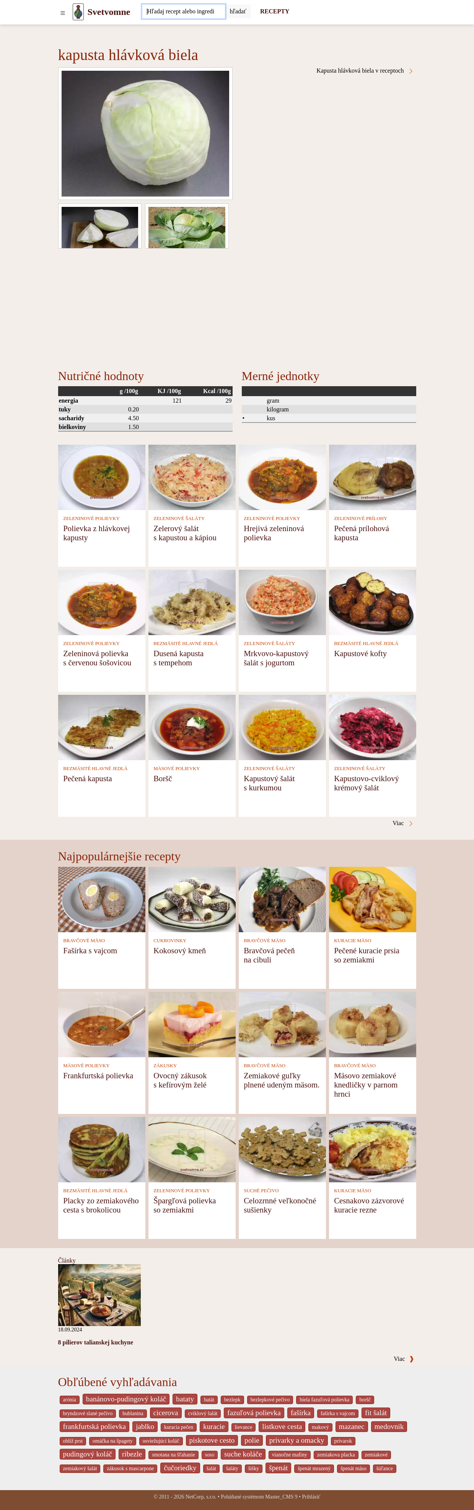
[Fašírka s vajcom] (101, 899)
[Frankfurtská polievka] (101, 1024)
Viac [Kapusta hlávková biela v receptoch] (403, 823)
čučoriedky (180, 1468)
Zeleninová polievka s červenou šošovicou (97, 658)
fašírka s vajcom (338, 1413)
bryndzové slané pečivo (88, 1413)
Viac (404, 1359)
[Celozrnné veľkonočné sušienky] (282, 1149)
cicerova (165, 1413)
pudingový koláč (87, 1454)
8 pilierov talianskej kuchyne (96, 1342)
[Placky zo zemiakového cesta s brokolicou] (101, 1149)
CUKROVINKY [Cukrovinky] (169, 940)
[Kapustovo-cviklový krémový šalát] (372, 726)
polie (251, 1440)
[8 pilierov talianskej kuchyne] (99, 1294)
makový (320, 1427)
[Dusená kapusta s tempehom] (192, 601)
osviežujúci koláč (161, 1441)
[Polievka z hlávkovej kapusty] (101, 476)
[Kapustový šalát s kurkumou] (282, 726)
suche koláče (243, 1454)
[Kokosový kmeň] (192, 899)
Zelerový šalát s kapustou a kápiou (185, 533)
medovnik (389, 1426)
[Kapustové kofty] (372, 601)
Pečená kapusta (87, 778)
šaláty (232, 1468)
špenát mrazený (314, 1468)
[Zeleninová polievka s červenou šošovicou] (101, 601)
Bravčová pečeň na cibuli (269, 955)
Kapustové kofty (360, 653)
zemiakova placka (336, 1455)
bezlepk (232, 1400)
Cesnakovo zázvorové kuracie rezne (369, 1205)
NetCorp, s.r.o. (201, 1497)
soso (209, 1455)
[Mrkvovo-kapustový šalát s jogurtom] (282, 601)
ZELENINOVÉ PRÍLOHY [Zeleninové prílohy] (360, 518)
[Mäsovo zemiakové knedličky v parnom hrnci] (372, 1024)
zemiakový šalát (80, 1468)
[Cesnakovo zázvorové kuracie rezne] (372, 1149)
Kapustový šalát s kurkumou (269, 783)
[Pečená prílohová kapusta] (372, 476)
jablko (145, 1426)
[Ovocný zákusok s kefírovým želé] (192, 1024)
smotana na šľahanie (173, 1455)
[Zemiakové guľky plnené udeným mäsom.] (282, 1024)
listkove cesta (282, 1426)
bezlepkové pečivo (270, 1400)
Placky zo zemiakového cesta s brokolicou (101, 1205)
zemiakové (376, 1455)
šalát (211, 1468)
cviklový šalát (203, 1413)
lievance (243, 1427)
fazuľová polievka (253, 1413)
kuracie (214, 1426)
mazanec (352, 1426)
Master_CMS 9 (281, 1497)
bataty (185, 1399)
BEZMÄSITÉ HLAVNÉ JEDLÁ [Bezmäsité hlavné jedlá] (185, 643)
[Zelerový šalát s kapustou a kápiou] (192, 476)
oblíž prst (73, 1441)
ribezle (132, 1454)
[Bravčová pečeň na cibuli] (282, 899)
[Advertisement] (237, 305)
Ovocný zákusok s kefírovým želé (180, 1080)
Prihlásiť (311, 1497)
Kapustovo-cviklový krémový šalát (366, 783)
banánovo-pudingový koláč (126, 1399)
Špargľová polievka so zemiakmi (184, 1205)
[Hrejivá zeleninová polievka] (282, 476)
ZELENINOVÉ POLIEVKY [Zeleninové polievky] (91, 518)
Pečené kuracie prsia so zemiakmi (366, 955)
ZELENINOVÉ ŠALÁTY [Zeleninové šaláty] (179, 518)
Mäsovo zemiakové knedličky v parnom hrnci (365, 1084)
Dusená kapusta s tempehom (178, 658)
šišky (253, 1468)
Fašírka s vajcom (90, 950)
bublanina (132, 1413)
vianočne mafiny (289, 1455)
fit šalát (376, 1413)
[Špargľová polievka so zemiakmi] (192, 1149)
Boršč (162, 778)
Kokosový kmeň (179, 950)
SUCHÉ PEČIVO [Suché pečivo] (261, 1190)
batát (209, 1400)
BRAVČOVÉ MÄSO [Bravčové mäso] (84, 940)
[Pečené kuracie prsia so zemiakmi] (372, 899)
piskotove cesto (212, 1440)
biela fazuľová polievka (324, 1400)
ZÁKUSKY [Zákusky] (165, 1065)
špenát (278, 1468)
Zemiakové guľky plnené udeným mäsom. (281, 1080)
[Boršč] (192, 726)
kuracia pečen (178, 1427)
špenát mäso (353, 1468)
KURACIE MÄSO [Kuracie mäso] (352, 940)
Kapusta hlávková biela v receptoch (365, 70)
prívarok (343, 1441)
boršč (365, 1400)
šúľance (384, 1468)
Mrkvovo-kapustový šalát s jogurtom (276, 658)
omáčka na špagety (113, 1441)
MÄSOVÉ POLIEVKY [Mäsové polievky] (176, 768)
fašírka (301, 1413)
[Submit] (238, 11)
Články (67, 1260)
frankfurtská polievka (94, 1426)
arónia (69, 1400)
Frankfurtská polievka (98, 1075)
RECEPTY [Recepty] (274, 11)
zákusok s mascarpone (130, 1468)
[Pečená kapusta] (101, 726)
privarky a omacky (296, 1440)
